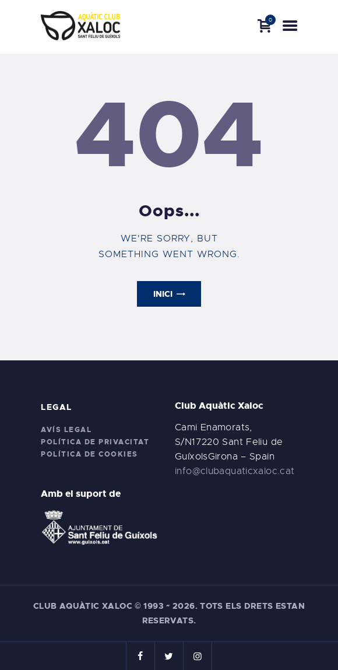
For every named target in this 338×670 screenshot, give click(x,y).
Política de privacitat (95, 442)
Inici (162, 294)
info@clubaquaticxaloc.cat (235, 471)
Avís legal (66, 429)
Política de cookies (89, 454)
